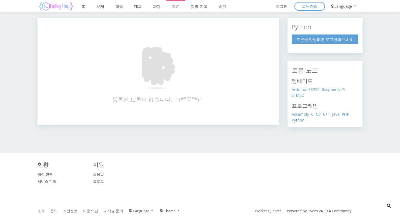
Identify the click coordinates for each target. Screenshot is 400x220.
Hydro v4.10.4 (319, 210)
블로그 (98, 181)
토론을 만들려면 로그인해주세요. (325, 39)
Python (298, 120)
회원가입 (310, 6)
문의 (54, 210)
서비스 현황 (47, 181)
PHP (345, 114)
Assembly (300, 114)
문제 (100, 6)
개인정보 (70, 210)
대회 (138, 6)
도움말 (98, 174)
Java (335, 114)
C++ (326, 114)
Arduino (299, 89)
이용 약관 (90, 210)
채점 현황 (45, 174)
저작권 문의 (113, 210)
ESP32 (313, 89)
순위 (222, 6)
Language (344, 6)
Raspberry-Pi (333, 89)
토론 (176, 6)
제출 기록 (199, 6)
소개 (41, 210)
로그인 (282, 6)
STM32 (298, 95)
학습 (119, 6)
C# (318, 114)
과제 (157, 6)
